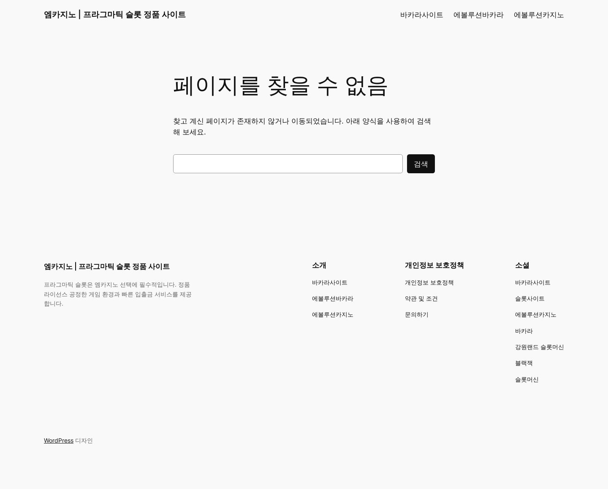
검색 (421, 164)
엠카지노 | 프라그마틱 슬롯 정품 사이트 (115, 14)
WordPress (58, 440)
